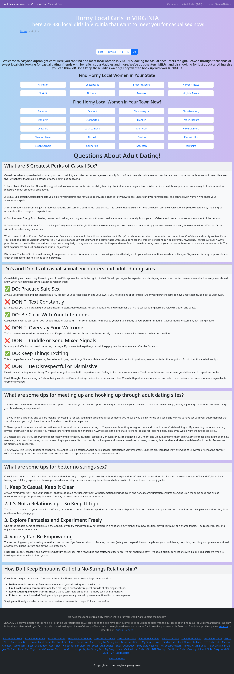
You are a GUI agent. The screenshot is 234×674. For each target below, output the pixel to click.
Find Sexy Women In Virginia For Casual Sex (32, 4)
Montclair (141, 128)
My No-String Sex (93, 649)
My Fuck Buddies (119, 652)
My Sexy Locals (113, 649)
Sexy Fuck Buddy (125, 645)
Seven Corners (43, 146)
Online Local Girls (134, 649)
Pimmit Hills (191, 137)
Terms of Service (124, 630)
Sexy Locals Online (104, 638)
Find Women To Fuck (189, 642)
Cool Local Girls (176, 649)
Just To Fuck (9, 649)
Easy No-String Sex (108, 642)
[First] (100, 52)
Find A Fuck (169, 642)
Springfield (92, 146)
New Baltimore (191, 128)
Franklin (141, 120)
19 (128, 51)
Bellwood (43, 111)
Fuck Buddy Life (56, 638)
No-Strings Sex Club (74, 645)
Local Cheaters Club (49, 649)
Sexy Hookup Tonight (80, 638)
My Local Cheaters (171, 645)
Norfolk (43, 93)
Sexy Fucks (20, 645)
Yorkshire (191, 146)
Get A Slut (54, 645)
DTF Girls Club (212, 642)
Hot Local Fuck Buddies (100, 645)
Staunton (142, 146)
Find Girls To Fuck (12, 638)
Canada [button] (171, 4)
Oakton (141, 137)
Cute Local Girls (19, 642)
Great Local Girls (130, 642)
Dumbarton (92, 120)
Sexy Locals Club (86, 642)
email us (223, 626)
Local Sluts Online (191, 638)
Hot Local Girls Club (63, 642)
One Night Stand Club (199, 649)
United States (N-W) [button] (218, 4)
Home (23, 31)
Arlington (43, 84)
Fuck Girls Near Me (219, 645)
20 (134, 51)
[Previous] (111, 52)
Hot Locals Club (170, 638)
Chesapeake (92, 84)
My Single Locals (151, 642)
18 (121, 51)
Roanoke (142, 93)
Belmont (92, 111)
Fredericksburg (141, 84)
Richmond (92, 93)
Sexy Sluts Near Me (147, 645)
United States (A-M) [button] (191, 4)
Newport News (191, 84)
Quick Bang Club (126, 638)
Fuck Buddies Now (148, 638)
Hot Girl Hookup (72, 649)
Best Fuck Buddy (37, 645)
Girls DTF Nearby (155, 649)
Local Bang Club (213, 638)
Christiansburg (191, 111)
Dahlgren (43, 120)
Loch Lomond (92, 128)
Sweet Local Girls (40, 642)
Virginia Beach (191, 93)
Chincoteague (141, 111)
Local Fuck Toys (26, 649)
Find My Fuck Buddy (195, 645)
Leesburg (43, 128)
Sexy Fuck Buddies (35, 638)
